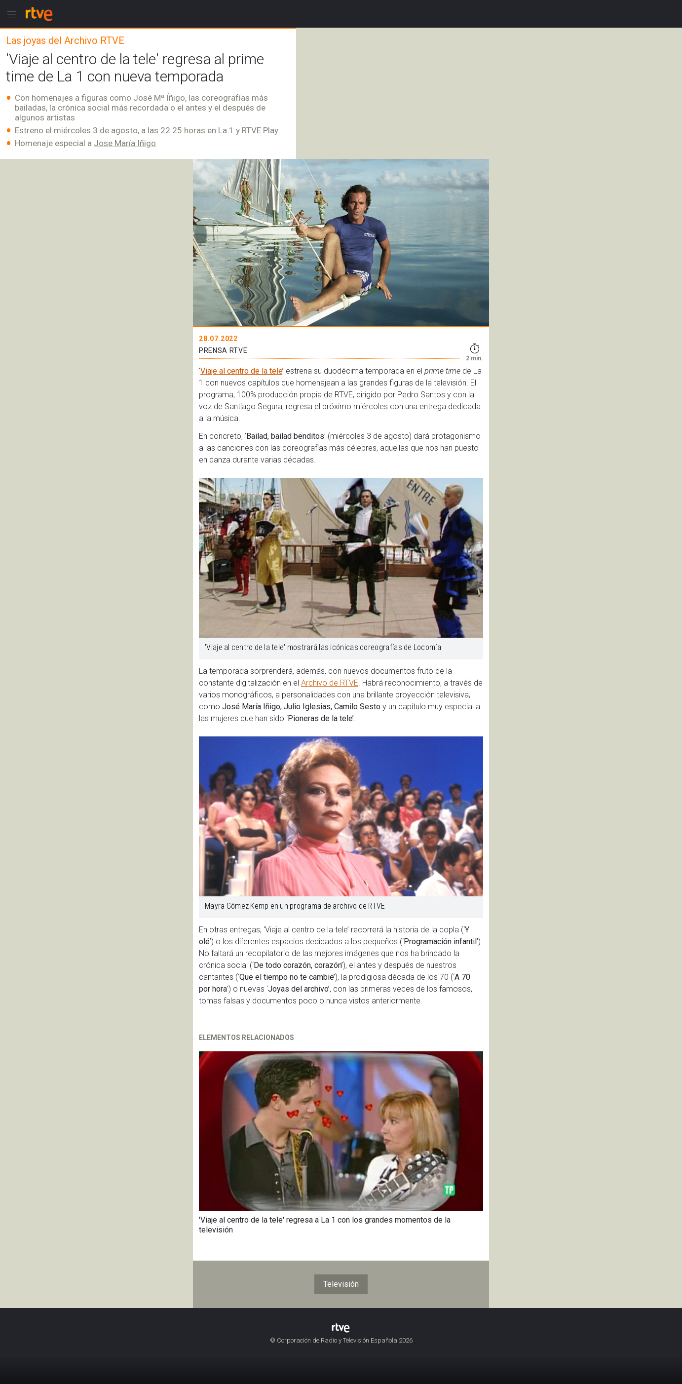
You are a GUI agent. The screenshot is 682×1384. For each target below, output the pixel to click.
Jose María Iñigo (125, 143)
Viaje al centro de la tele (241, 371)
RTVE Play (260, 130)
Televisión (341, 1284)
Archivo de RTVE (329, 683)
